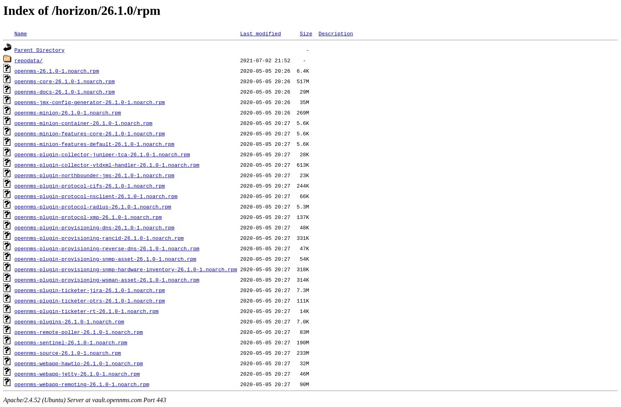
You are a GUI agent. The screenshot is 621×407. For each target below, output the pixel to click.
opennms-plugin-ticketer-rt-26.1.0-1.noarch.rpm (86, 311)
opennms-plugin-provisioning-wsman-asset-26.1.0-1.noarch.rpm (106, 279)
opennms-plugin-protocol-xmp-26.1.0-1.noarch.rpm (88, 217)
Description (335, 33)
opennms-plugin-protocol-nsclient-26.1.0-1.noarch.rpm (96, 196)
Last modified (260, 33)
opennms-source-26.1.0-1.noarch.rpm (67, 352)
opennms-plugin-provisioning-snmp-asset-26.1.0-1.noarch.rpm (105, 258)
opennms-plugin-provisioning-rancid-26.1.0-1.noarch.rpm (99, 237)
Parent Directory (39, 49)
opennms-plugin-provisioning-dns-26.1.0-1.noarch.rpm (94, 227)
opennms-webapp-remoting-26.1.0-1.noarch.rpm (81, 384)
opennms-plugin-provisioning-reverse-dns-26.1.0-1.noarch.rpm (106, 248)
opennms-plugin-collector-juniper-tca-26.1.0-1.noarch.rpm (102, 154)
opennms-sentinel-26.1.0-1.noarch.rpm (70, 342)
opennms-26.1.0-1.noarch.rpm (56, 70)
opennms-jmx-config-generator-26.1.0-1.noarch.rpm (89, 102)
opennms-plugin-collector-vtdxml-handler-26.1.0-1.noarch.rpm (106, 164)
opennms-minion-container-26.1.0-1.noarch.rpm (83, 123)
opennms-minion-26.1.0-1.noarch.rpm (67, 112)
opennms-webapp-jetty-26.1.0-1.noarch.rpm (77, 373)
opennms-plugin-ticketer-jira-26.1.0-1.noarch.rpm (89, 290)
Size (306, 33)
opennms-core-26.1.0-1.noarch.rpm (64, 81)
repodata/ (28, 60)
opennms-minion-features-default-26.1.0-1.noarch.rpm (94, 143)
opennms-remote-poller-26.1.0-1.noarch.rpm (78, 331)
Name (20, 33)
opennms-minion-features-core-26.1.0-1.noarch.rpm (89, 133)
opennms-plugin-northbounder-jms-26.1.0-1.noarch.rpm (94, 175)
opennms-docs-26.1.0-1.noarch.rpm (64, 91)
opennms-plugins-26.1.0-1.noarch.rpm (69, 321)
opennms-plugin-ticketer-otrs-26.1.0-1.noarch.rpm (89, 300)
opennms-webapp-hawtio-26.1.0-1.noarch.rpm (78, 363)
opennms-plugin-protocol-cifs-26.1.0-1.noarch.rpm (89, 185)
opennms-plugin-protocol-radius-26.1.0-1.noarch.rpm (92, 206)
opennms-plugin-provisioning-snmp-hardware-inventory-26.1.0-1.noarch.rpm (125, 269)
